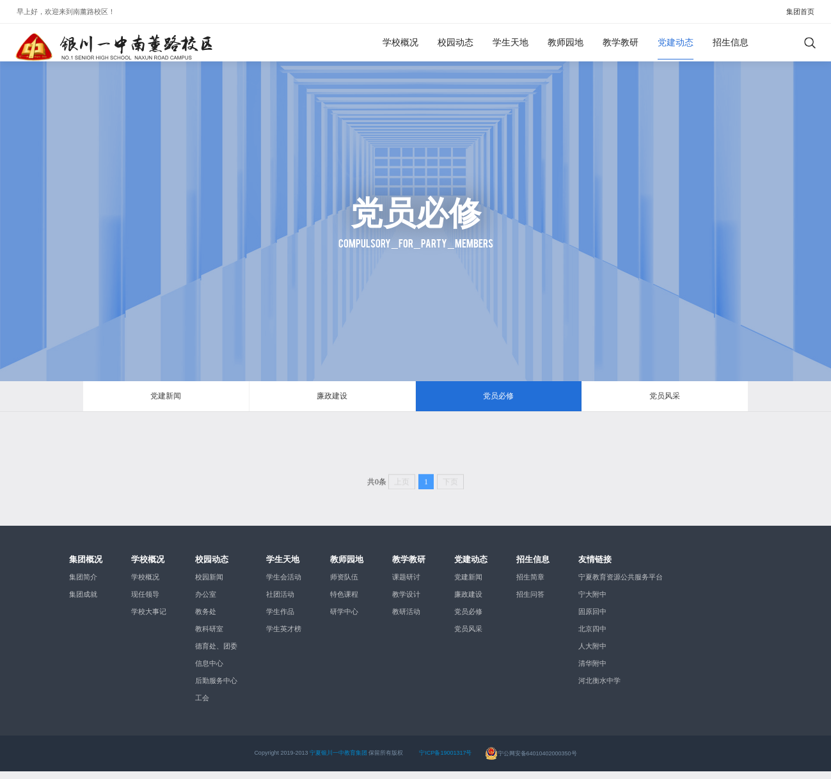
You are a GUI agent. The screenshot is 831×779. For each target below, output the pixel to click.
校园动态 (455, 42)
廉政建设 (332, 399)
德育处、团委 (216, 653)
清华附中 (592, 671)
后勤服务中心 (216, 688)
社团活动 (280, 602)
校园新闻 (209, 584)
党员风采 (664, 399)
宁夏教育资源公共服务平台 (620, 584)
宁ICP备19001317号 (445, 760)
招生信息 (730, 42)
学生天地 (510, 42)
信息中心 (209, 671)
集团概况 (85, 566)
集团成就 (83, 602)
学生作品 (280, 619)
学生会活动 (283, 584)
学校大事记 (148, 619)
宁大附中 (592, 602)
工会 (202, 705)
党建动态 (675, 42)
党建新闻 (165, 399)
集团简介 (83, 584)
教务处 (205, 619)
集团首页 (800, 11)
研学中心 (344, 619)
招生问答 (530, 602)
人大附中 (592, 653)
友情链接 (595, 566)
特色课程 (344, 602)
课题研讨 (406, 584)
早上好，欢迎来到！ (66, 11)
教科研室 (209, 636)
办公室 (205, 602)
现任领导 (145, 602)
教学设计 (406, 602)
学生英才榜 (283, 636)
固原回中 (592, 619)
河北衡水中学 (599, 688)
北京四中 (592, 636)
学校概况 (400, 42)
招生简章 (530, 584)
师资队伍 (344, 584)
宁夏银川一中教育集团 (338, 760)
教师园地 (565, 42)
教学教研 (620, 42)
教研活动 (406, 619)
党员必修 (498, 399)
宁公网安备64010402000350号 (531, 760)
